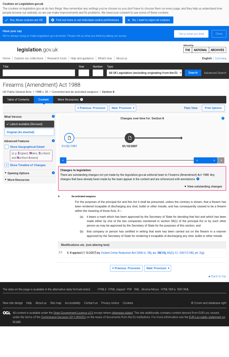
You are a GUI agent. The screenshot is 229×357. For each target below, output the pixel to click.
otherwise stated (122, 313)
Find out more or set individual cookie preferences (87, 20)
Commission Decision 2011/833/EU (63, 317)
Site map (55, 303)
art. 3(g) (199, 252)
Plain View (191, 108)
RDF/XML (183, 289)
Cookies (128, 303)
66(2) (170, 252)
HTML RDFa (168, 289)
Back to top (218, 276)
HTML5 (102, 289)
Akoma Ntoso (150, 289)
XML (137, 289)
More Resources (68, 99)
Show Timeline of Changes (28, 165)
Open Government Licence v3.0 (73, 313)
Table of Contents (18, 99)
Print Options (213, 108)
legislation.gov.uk (30, 48)
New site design (13, 303)
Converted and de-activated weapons (75, 92)
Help (29, 303)
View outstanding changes (203, 186)
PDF (129, 289)
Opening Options (16, 173)
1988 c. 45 (41, 92)
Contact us (91, 303)
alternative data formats (67, 289)
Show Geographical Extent (27, 147)
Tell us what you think (191, 33)
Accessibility (73, 303)
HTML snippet (116, 289)
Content (43, 99)
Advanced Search (215, 73)
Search (193, 72)
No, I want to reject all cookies (151, 20)
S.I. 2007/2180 (184, 252)
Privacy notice (110, 303)
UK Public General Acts (17, 92)
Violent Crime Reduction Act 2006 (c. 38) (126, 252)
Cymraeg (220, 58)
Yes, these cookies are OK (26, 20)
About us (41, 303)
